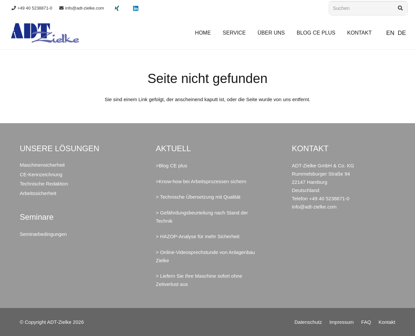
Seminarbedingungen (43, 234)
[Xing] (117, 8)
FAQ (366, 322)
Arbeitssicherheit (38, 193)
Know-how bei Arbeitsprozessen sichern (202, 181)
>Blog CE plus (171, 165)
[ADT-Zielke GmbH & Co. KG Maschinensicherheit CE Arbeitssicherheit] (45, 33)
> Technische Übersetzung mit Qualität (198, 197)
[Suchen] (368, 8)
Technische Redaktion (44, 183)
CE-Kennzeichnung (41, 174)
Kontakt (386, 322)
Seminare (37, 216)
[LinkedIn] (136, 8)
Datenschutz (308, 322)
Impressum (341, 322)
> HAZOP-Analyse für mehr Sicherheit (197, 236)
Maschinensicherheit (42, 165)
